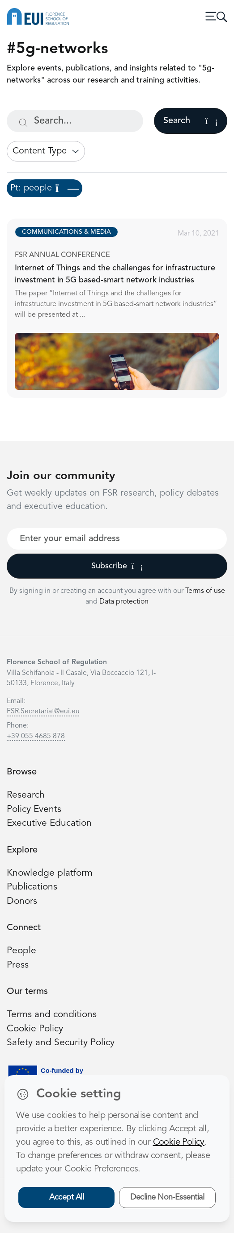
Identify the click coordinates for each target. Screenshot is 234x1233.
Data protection (124, 601)
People (21, 951)
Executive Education (49, 823)
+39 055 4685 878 (36, 736)
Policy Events (34, 809)
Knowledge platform (50, 873)
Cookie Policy (35, 1029)
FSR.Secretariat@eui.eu (43, 711)
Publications (32, 887)
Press (18, 965)
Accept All (66, 1197)
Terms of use (205, 591)
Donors (22, 901)
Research (26, 795)
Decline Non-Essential (167, 1197)
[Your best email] (117, 539)
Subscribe (117, 566)
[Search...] (75, 121)
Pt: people (44, 188)
